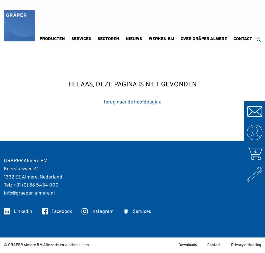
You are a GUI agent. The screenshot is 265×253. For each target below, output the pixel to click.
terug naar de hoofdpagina (132, 102)
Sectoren (108, 39)
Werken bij (161, 39)
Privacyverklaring (246, 245)
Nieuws (134, 39)
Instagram (98, 212)
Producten (52, 39)
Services (81, 39)
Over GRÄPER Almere (204, 39)
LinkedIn (18, 212)
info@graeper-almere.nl (29, 193)
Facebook (57, 212)
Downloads (188, 245)
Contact (242, 39)
